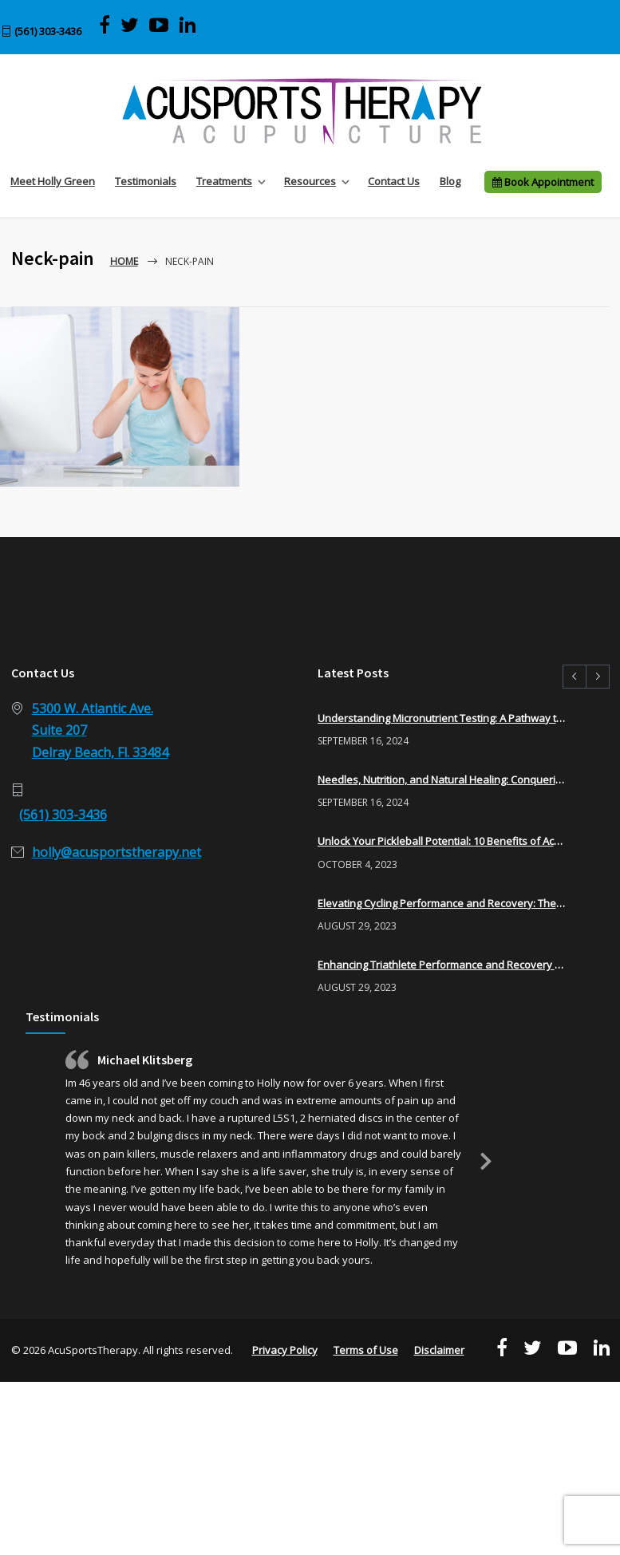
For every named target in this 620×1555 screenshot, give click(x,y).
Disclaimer (439, 1350)
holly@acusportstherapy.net (116, 852)
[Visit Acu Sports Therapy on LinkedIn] (187, 25)
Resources (310, 181)
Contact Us (394, 181)
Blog (450, 181)
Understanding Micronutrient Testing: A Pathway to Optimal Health (442, 718)
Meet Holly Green (52, 181)
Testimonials (145, 181)
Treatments (224, 181)
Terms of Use (366, 1350)
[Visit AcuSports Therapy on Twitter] (129, 25)
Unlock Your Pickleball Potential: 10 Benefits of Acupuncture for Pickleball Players (442, 841)
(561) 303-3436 (47, 31)
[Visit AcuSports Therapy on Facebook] (104, 25)
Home (124, 261)
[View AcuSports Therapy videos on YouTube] (159, 25)
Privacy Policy (285, 1350)
